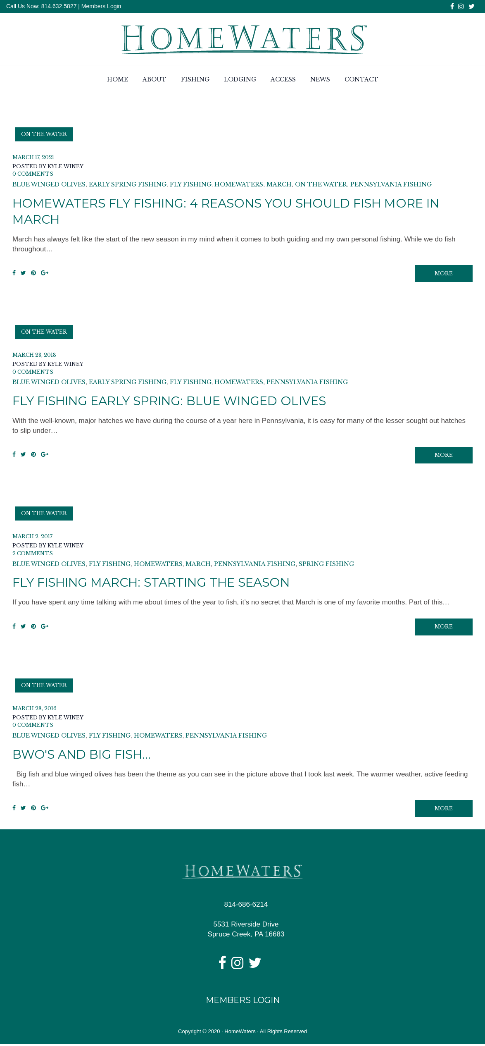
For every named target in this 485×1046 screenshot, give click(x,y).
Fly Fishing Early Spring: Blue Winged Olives (174, 401)
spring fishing (326, 565)
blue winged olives (49, 185)
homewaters (238, 185)
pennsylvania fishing (391, 185)
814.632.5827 (58, 6)
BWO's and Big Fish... (83, 756)
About (154, 80)
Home (117, 80)
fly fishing (191, 185)
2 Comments (32, 555)
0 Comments (32, 174)
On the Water (44, 134)
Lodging (240, 80)
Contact (361, 80)
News (320, 80)
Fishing (195, 80)
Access (283, 80)
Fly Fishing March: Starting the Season (156, 583)
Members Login (101, 6)
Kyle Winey (65, 166)
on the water (321, 185)
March (279, 185)
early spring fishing (127, 185)
